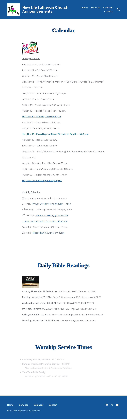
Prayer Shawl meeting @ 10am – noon (51, 203)
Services (95, 7)
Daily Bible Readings (63, 265)
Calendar (108, 7)
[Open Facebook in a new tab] (106, 405)
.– (31, 203)
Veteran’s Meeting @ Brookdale (52, 215)
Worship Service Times (63, 347)
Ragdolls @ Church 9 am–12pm (48, 232)
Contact (108, 11)
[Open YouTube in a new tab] (117, 405)
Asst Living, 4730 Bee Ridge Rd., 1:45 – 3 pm (44, 221)
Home (84, 7)
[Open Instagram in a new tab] (112, 405)
